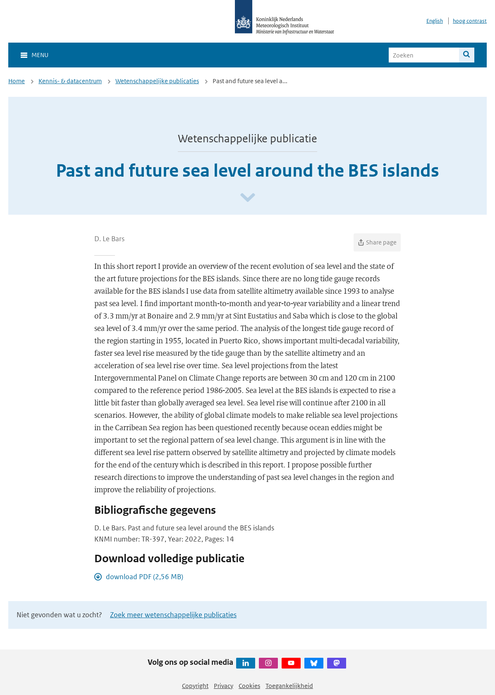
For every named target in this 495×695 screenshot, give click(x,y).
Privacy (223, 686)
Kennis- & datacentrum (70, 81)
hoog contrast (470, 20)
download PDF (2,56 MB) (144, 576)
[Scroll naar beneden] (247, 198)
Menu (39, 55)
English (434, 20)
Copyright (195, 686)
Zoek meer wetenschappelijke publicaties (173, 614)
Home (16, 81)
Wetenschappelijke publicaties (157, 81)
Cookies (249, 686)
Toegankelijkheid (289, 686)
